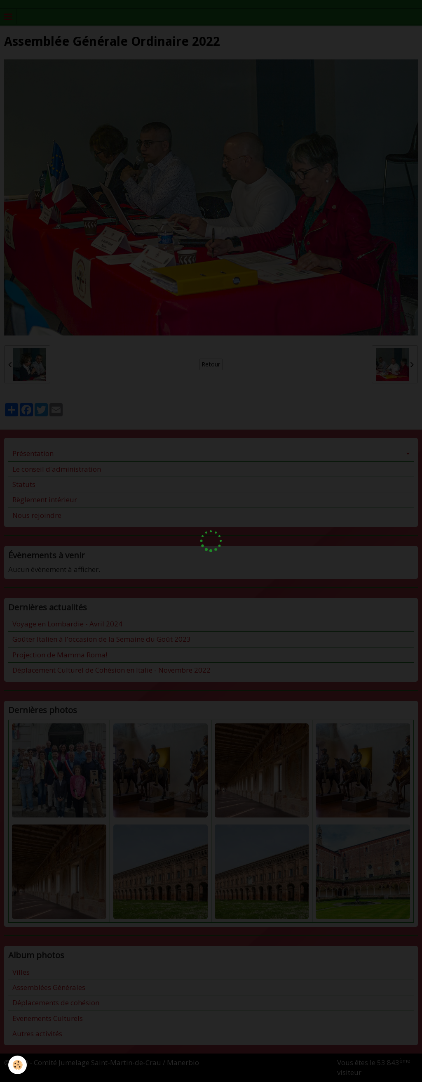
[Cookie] (17, 1065)
